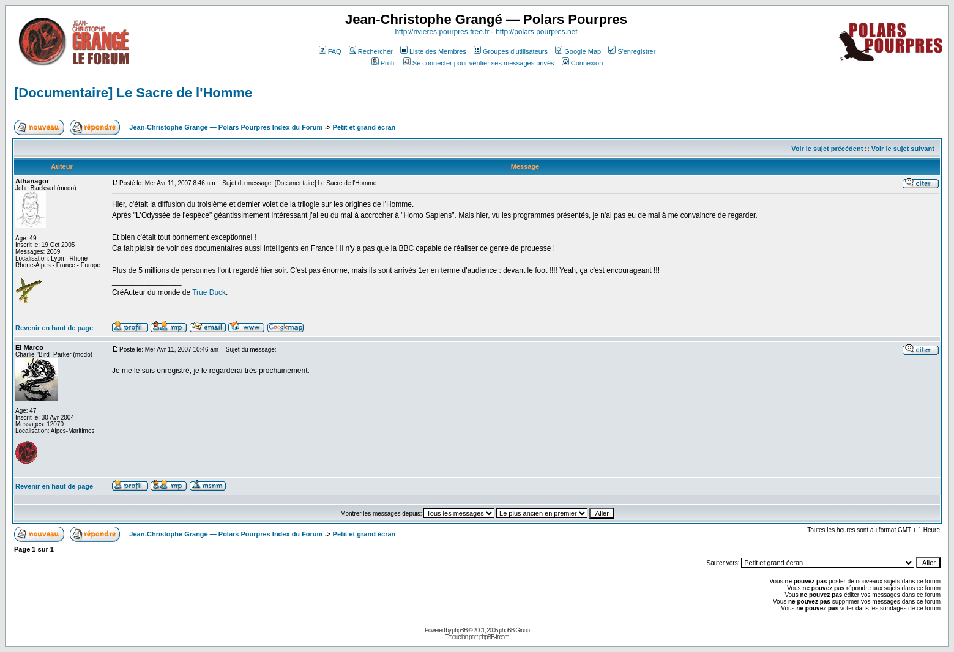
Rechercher (371, 51)
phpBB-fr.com (494, 637)
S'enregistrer (631, 51)
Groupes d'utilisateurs (511, 51)
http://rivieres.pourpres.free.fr (442, 32)
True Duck (209, 292)
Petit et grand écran (364, 127)
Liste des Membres (433, 51)
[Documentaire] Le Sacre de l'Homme (133, 92)
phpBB (460, 630)
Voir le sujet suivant (902, 148)
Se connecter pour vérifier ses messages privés (478, 63)
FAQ (330, 51)
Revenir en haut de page (54, 328)
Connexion (582, 63)
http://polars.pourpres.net (536, 32)
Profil (383, 63)
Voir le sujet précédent (827, 148)
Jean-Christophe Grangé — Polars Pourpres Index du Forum (225, 127)
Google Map (578, 51)
